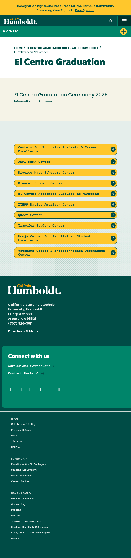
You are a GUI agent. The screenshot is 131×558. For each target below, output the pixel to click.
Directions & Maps (23, 331)
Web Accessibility (23, 424)
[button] (110, 21)
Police (15, 515)
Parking (16, 509)
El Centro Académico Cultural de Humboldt (62, 48)
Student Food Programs (26, 521)
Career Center (20, 481)
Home (18, 48)
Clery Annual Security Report (31, 532)
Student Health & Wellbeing (29, 526)
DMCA (14, 435)
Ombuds (15, 538)
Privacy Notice (21, 429)
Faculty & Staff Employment (29, 464)
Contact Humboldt (24, 373)
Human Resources (21, 475)
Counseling (18, 504)
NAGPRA (15, 446)
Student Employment (24, 469)
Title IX (16, 441)
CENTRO (11, 31)
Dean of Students (22, 498)
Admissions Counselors (29, 366)
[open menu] (124, 21)
